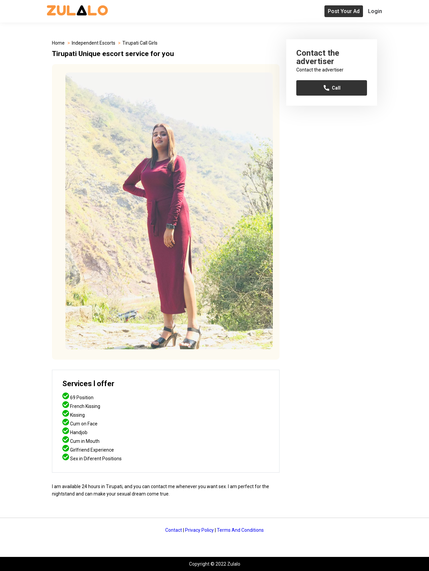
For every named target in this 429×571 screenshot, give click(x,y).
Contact (173, 530)
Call (332, 88)
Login (375, 11)
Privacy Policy (199, 530)
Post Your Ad (344, 11)
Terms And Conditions (240, 530)
